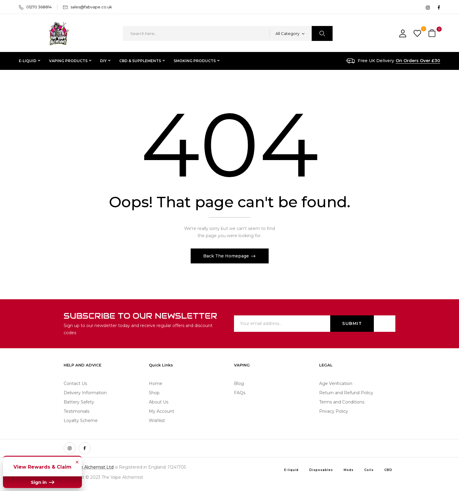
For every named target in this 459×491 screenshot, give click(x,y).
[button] (432, 33)
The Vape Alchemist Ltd (89, 467)
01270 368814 (39, 6)
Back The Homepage (226, 256)
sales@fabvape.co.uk (91, 6)
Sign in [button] (42, 482)
